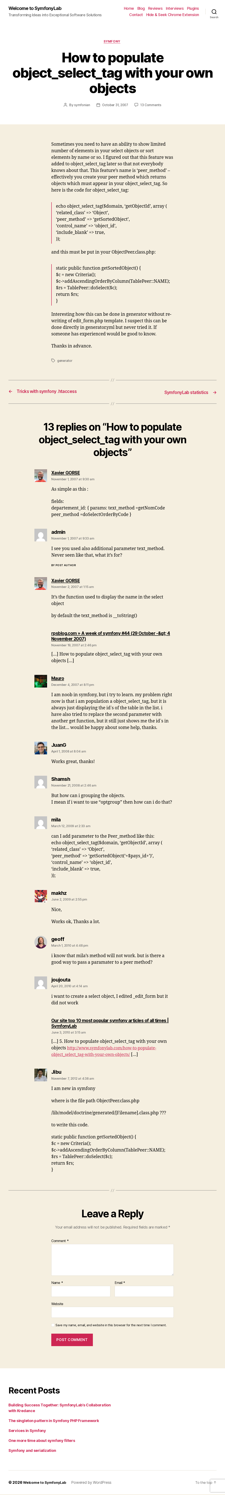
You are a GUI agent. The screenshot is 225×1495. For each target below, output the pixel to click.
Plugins (193, 8)
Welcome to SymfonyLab (37, 8)
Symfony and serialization (32, 1451)
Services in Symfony (27, 1431)
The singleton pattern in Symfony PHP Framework (53, 1421)
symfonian (81, 106)
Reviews (155, 8)
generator (65, 362)
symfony (112, 42)
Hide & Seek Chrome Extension (172, 15)
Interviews (175, 8)
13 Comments (152, 106)
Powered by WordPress (94, 1483)
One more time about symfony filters (41, 1441)
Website (57, 1304)
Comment (60, 1242)
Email (120, 1283)
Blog (141, 8)
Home (129, 8)
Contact (136, 15)
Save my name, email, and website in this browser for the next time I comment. (111, 1326)
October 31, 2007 (115, 106)
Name (57, 1283)
